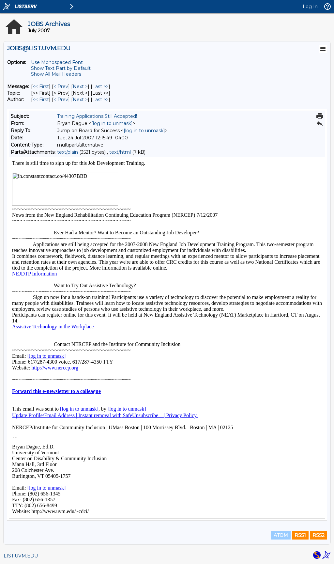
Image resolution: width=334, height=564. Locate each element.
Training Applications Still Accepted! (97, 116)
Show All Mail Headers (56, 74)
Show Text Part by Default (61, 68)
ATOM (281, 535)
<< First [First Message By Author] (41, 99)
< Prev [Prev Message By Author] (60, 99)
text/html (120, 152)
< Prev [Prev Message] (60, 86)
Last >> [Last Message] (100, 86)
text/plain (67, 152)
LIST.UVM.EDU (21, 556)
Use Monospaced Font (57, 62)
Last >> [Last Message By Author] (100, 99)
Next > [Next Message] (80, 86)
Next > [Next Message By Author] (80, 99)
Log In (310, 6)
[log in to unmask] (112, 123)
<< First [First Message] (41, 86)
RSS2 (318, 535)
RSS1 (300, 535)
